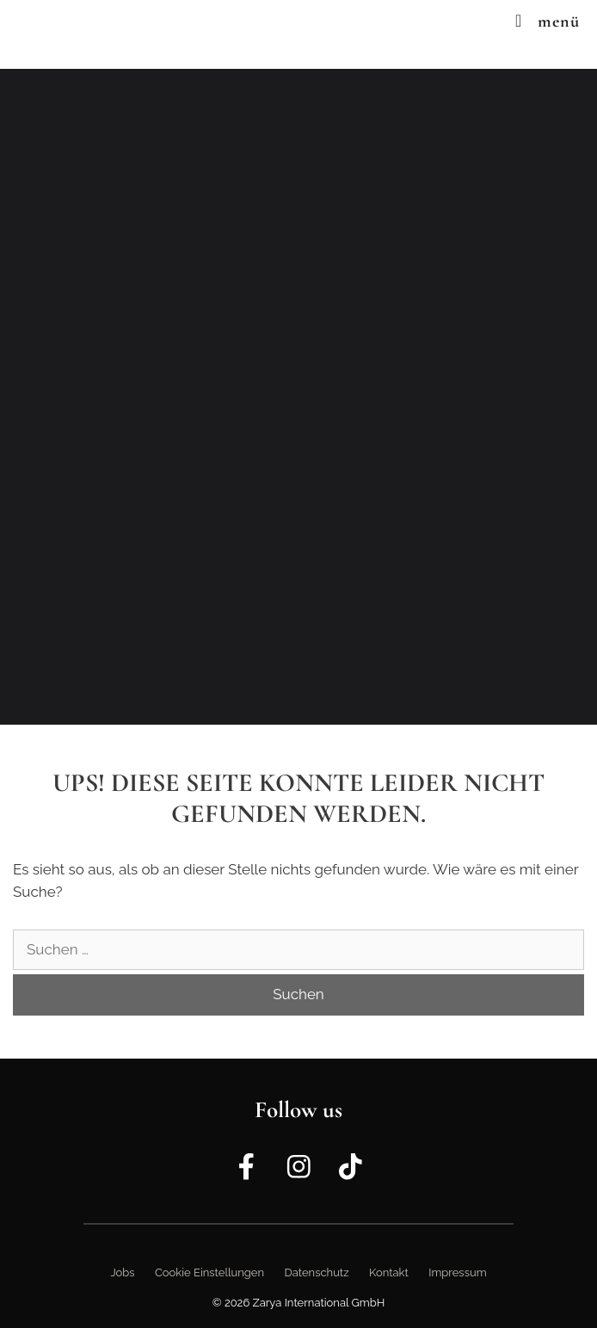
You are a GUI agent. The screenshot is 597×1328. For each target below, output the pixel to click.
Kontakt (389, 1272)
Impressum (457, 1272)
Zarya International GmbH (319, 1302)
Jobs (122, 1272)
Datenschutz (316, 1272)
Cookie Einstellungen (209, 1272)
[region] (298, 397)
